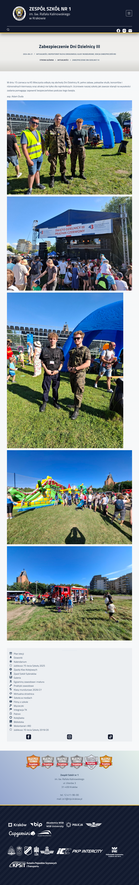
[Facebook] (118, 31)
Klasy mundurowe (85, 54)
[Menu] (129, 13)
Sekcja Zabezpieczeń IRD (105, 54)
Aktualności (41, 54)
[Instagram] (124, 31)
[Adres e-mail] (130, 31)
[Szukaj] (8, 29)
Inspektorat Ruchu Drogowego (62, 54)
